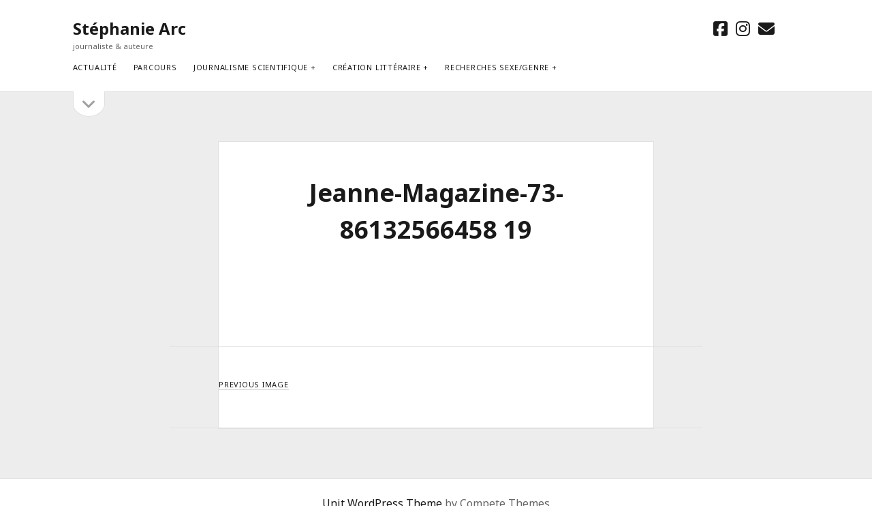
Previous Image (254, 384)
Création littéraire (376, 67)
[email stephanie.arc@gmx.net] (766, 28)
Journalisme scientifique (250, 67)
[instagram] (743, 28)
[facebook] (720, 28)
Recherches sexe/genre (497, 67)
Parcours (155, 67)
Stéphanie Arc (129, 28)
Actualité (95, 67)
